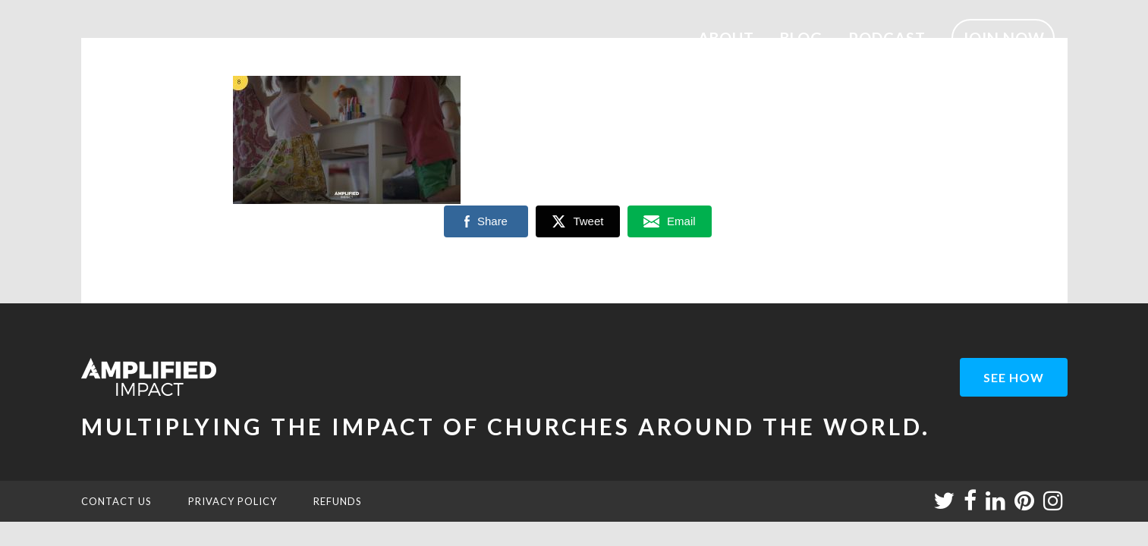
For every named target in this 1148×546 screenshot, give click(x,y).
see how (1013, 377)
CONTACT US (116, 501)
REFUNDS (337, 501)
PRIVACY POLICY (232, 501)
